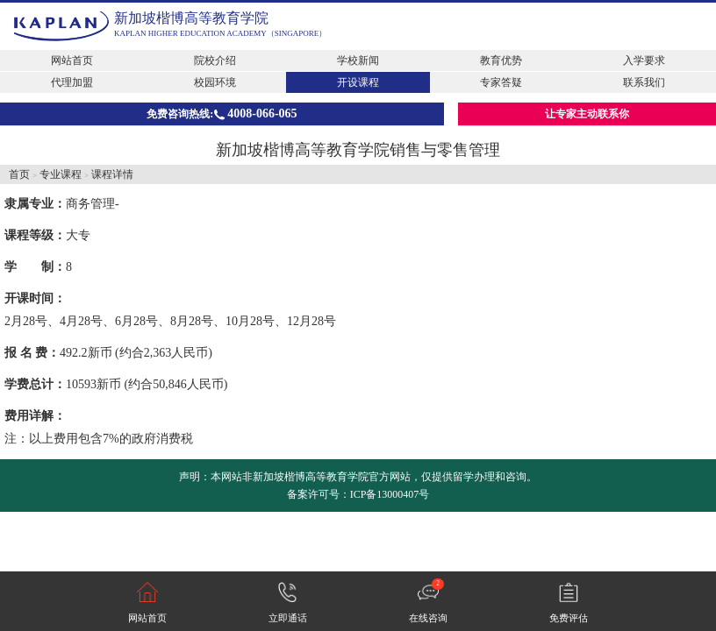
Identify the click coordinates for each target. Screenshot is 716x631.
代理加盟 (72, 82)
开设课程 (358, 82)
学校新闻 (358, 60)
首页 (19, 174)
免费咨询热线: (222, 113)
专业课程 (60, 174)
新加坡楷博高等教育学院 (191, 18)
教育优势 (501, 60)
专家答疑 (501, 82)
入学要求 (644, 60)
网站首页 (72, 60)
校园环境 (215, 82)
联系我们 (644, 82)
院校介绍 (215, 60)
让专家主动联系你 (587, 114)
